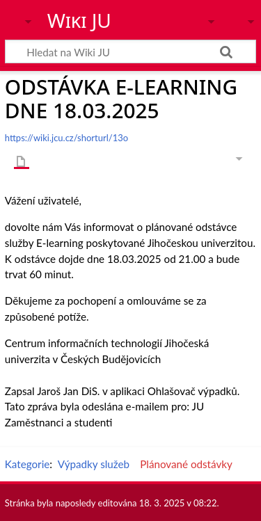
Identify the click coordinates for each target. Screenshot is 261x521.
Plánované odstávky (186, 464)
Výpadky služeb (93, 464)
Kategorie (27, 464)
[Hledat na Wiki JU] (130, 51)
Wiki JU (79, 20)
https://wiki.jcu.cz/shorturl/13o (66, 137)
